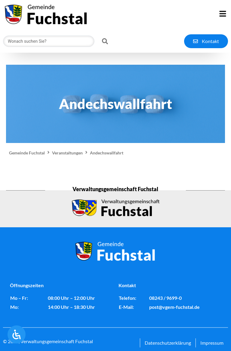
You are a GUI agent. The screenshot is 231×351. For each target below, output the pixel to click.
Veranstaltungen (67, 152)
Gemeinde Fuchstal (27, 152)
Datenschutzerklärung (168, 343)
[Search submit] (104, 41)
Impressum (211, 343)
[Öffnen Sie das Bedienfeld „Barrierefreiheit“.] (17, 334)
